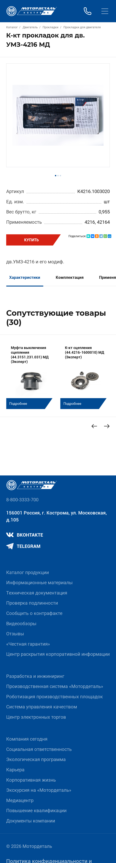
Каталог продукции (27, 572)
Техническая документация (36, 593)
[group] (31, 375)
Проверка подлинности (32, 603)
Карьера (15, 770)
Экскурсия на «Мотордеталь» (38, 790)
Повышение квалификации (36, 810)
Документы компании (30, 821)
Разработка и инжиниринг (35, 676)
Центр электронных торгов (36, 717)
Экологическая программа (36, 759)
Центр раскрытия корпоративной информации (58, 654)
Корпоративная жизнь (31, 780)
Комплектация (70, 277)
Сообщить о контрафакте (34, 613)
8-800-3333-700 (22, 500)
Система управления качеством (41, 707)
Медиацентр (20, 800)
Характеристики (24, 277)
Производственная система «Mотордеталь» (54, 686)
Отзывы (15, 634)
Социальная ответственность (39, 749)
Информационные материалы (39, 582)
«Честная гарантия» (28, 644)
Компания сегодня (26, 739)
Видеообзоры (21, 623)
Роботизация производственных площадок (54, 696)
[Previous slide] (94, 426)
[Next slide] (107, 426)
